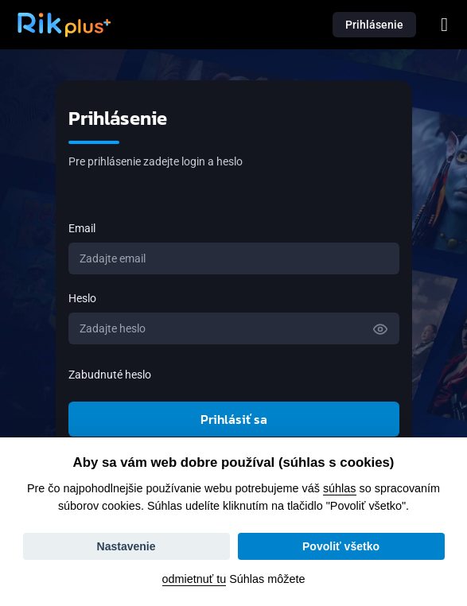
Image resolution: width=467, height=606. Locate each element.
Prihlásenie (374, 24)
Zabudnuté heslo (109, 374)
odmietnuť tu (194, 579)
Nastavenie (126, 546)
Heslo (82, 298)
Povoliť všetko (340, 546)
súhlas (339, 488)
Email (81, 228)
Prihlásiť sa (233, 419)
